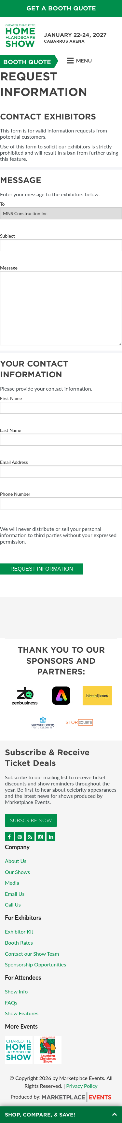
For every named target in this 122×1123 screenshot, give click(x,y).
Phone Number (15, 494)
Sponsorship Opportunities (35, 964)
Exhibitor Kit (19, 931)
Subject (7, 236)
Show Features (21, 1013)
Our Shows (17, 872)
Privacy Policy (82, 1086)
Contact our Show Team (32, 953)
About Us (15, 861)
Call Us (13, 904)
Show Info (16, 991)
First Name (11, 398)
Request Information (41, 569)
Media (12, 883)
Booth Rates (19, 942)
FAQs (11, 1002)
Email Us (14, 894)
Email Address (14, 462)
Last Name (10, 430)
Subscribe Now (31, 820)
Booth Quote (27, 62)
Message (9, 267)
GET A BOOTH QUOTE (61, 8)
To (2, 204)
